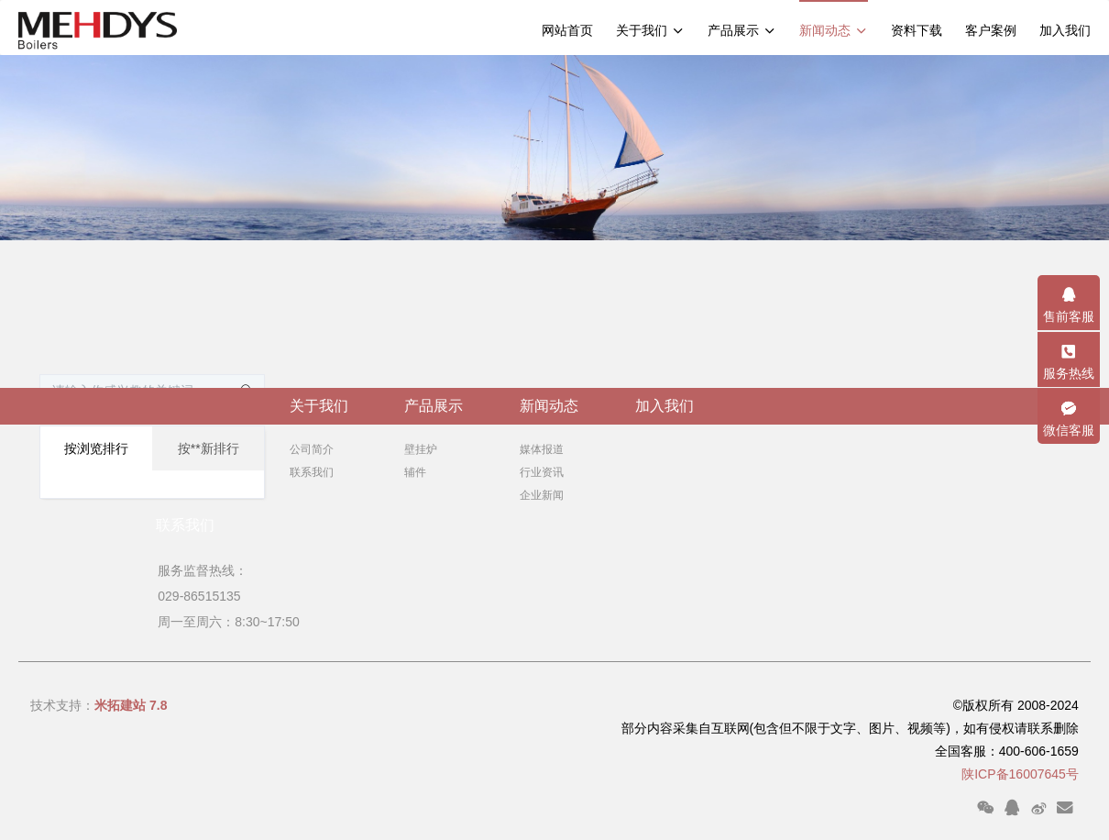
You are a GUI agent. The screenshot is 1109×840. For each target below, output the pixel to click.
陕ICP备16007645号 (1020, 774)
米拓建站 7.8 (130, 705)
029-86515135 (197, 596)
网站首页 (567, 30)
